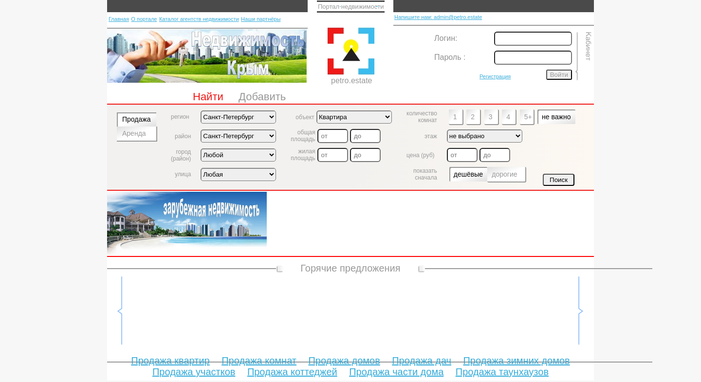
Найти (208, 97)
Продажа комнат (258, 360)
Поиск (559, 179)
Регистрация (495, 76)
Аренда (134, 133)
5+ (528, 117)
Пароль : (449, 57)
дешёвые (468, 174)
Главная (119, 19)
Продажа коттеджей (292, 371)
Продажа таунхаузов (502, 371)
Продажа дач (421, 360)
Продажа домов (344, 360)
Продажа (136, 119)
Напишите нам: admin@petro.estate (438, 17)
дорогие (504, 174)
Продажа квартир (170, 360)
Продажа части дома (396, 371)
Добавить (262, 97)
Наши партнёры (260, 19)
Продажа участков (193, 371)
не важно (556, 117)
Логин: (445, 38)
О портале (144, 19)
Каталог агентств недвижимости (199, 19)
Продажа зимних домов (516, 360)
